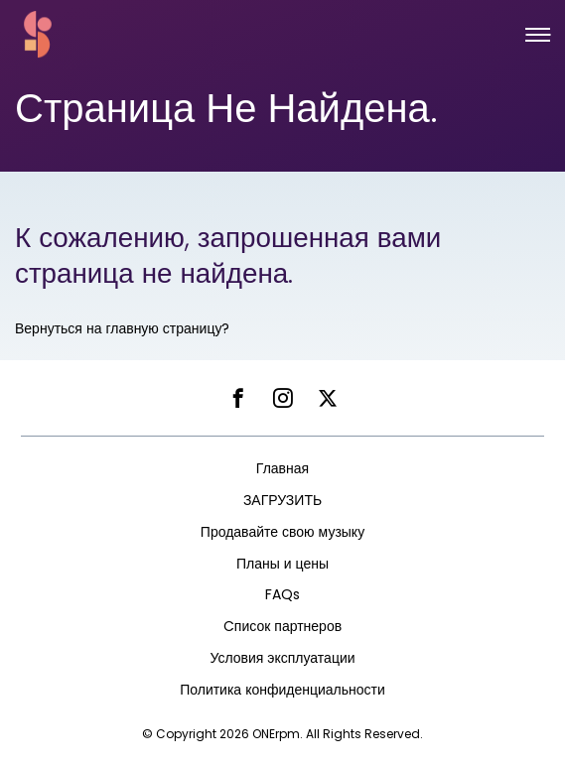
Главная (282, 468)
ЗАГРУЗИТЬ (282, 500)
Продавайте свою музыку (282, 532)
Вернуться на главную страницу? (122, 328)
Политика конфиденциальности (282, 690)
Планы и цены (282, 564)
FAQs (282, 594)
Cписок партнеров (282, 626)
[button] (537, 35)
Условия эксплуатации (282, 658)
